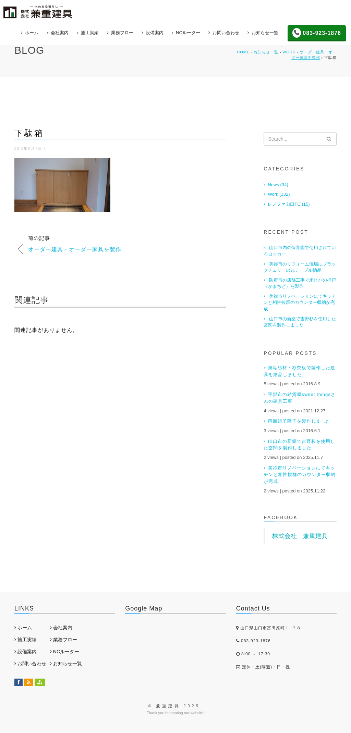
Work (288, 52)
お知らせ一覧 (265, 32)
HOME (243, 52)
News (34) (278, 184)
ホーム (31, 32)
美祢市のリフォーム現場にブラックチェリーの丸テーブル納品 (300, 267)
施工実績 (90, 32)
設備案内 (155, 32)
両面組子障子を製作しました (299, 421)
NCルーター (188, 32)
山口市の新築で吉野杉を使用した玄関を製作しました (300, 322)
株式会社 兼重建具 (300, 535)
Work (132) (279, 194)
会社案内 (60, 32)
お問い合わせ (226, 32)
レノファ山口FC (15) (289, 204)
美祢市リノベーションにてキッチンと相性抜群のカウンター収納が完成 (300, 302)
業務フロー (122, 32)
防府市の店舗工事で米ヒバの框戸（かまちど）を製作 (300, 283)
